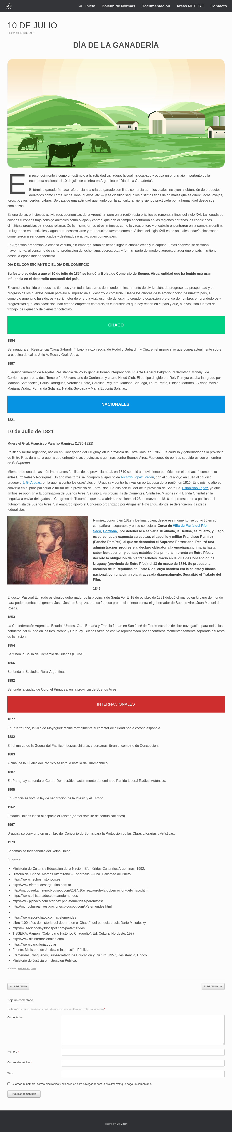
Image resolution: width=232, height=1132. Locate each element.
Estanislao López (195, 488)
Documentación (156, 6)
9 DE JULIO (18, 986)
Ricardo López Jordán (137, 477)
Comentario (15, 1017)
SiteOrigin (121, 1123)
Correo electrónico (19, 1062)
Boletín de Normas (118, 6)
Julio (33, 968)
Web (10, 1073)
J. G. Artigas (31, 482)
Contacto (218, 6)
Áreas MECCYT (190, 6)
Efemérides (24, 968)
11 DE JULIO (213, 986)
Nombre (13, 1051)
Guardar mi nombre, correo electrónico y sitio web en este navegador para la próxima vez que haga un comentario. (82, 1084)
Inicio (87, 6)
